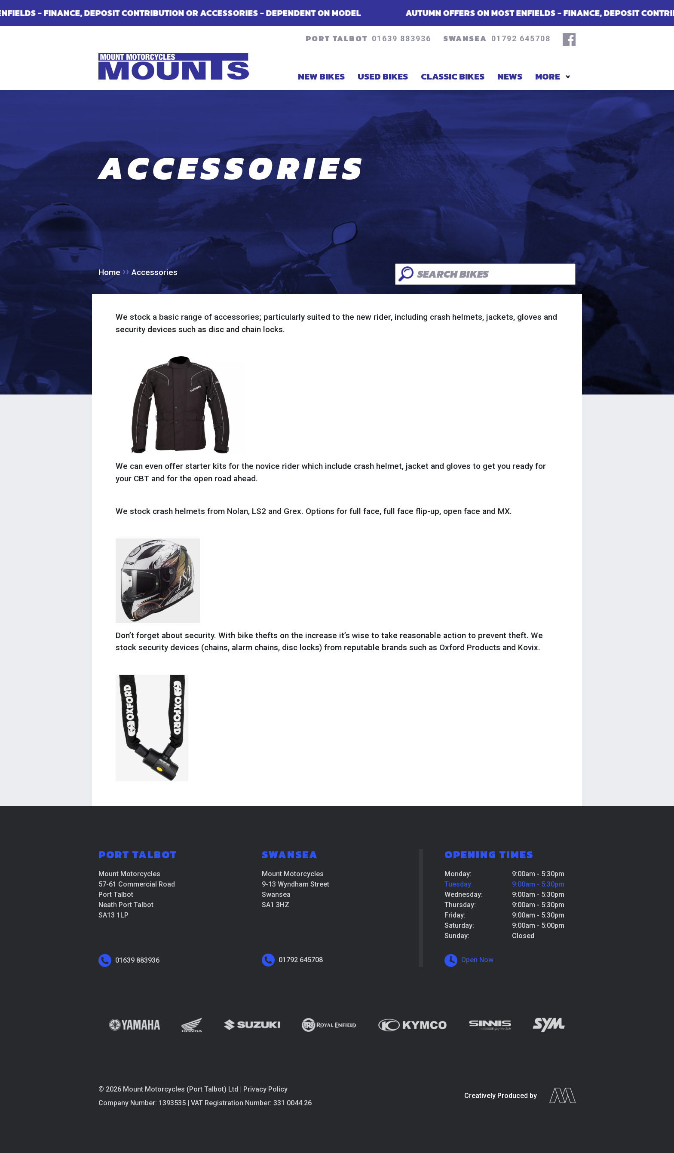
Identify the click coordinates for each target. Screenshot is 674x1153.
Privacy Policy (265, 1089)
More (547, 76)
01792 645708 (521, 38)
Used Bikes (383, 76)
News (509, 76)
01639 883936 (401, 38)
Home (109, 272)
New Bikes (321, 76)
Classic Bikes (452, 76)
